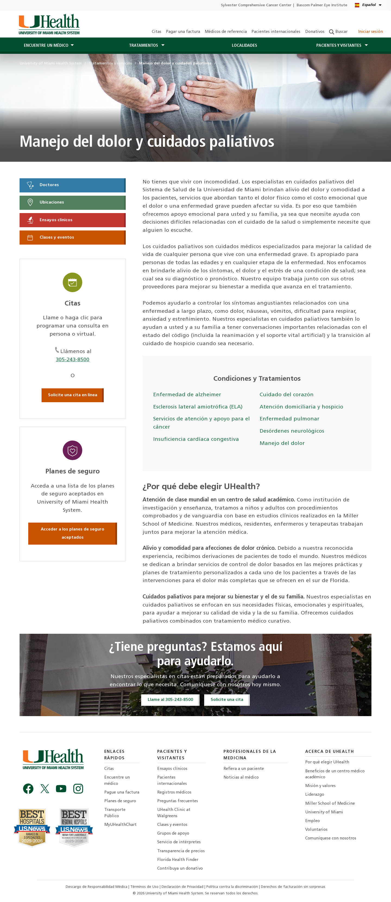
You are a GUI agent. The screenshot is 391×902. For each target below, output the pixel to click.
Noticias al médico (241, 778)
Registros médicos (174, 793)
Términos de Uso (145, 887)
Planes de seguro (120, 801)
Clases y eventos (50, 237)
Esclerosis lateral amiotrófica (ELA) (197, 407)
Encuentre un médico (117, 781)
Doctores (42, 185)
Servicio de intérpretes (179, 842)
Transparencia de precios (181, 851)
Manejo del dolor (282, 443)
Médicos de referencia (226, 32)
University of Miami (324, 812)
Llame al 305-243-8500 (170, 700)
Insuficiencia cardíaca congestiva (196, 439)
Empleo (312, 821)
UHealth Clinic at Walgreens (173, 813)
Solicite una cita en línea (72, 395)
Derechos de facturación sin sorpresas (293, 887)
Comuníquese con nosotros (330, 839)
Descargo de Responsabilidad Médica (97, 887)
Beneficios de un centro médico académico (335, 774)
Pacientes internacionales (275, 32)
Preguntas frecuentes (177, 801)
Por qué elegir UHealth (327, 762)
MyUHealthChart (120, 825)
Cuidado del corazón (287, 395)
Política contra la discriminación (232, 887)
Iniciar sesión (367, 32)
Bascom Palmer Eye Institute (322, 5)
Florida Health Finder (177, 860)
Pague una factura (121, 793)
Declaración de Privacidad (183, 887)
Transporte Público (114, 813)
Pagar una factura (183, 32)
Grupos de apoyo (173, 834)
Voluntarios (316, 830)
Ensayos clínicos (49, 220)
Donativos (314, 32)
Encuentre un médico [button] (46, 45)
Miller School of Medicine (330, 804)
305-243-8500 (72, 360)
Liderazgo (314, 795)
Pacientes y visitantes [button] (339, 45)
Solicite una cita (227, 700)
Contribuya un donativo (180, 869)
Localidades (244, 45)
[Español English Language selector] (368, 5)
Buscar (338, 32)
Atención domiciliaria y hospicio (301, 407)
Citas (156, 32)
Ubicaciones (45, 202)
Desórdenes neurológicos (292, 431)
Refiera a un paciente (243, 769)
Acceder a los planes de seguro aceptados (72, 533)
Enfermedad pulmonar (289, 419)
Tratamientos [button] (144, 45)
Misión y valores (320, 786)
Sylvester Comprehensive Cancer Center (256, 5)
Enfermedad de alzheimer (187, 395)
